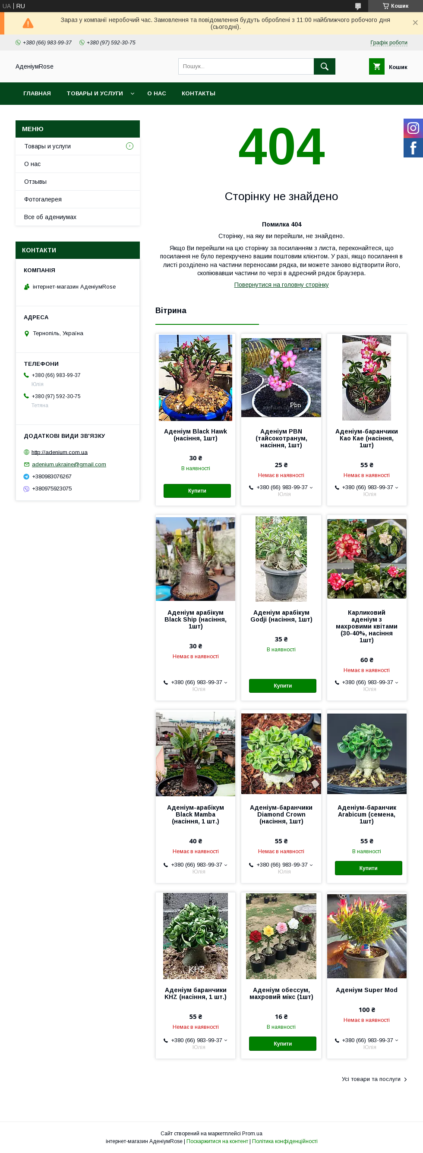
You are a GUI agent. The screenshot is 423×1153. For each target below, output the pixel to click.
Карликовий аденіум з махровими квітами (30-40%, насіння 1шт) (367, 626)
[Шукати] (324, 66)
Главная (37, 93)
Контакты (198, 93)
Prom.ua (252, 1134)
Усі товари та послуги (371, 1079)
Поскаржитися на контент (217, 1141)
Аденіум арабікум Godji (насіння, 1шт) (281, 616)
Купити (197, 491)
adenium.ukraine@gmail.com (69, 464)
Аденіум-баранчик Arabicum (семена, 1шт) (367, 814)
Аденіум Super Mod (367, 989)
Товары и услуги (94, 93)
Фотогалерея (43, 199)
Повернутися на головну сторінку (281, 284)
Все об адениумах (50, 217)
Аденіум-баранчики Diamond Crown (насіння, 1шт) (281, 814)
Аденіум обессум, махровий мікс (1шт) (281, 993)
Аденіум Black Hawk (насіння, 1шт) (195, 435)
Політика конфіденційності (285, 1141)
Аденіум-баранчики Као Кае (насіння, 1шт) (366, 438)
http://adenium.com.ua (60, 452)
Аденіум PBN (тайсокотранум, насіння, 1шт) (281, 438)
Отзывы (35, 181)
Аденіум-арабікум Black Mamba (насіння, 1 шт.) (195, 814)
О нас (156, 93)
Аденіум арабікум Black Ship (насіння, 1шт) (195, 619)
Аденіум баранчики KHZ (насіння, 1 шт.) (195, 993)
